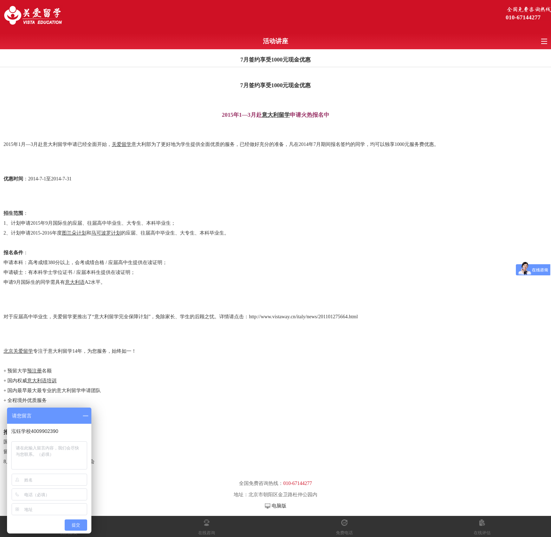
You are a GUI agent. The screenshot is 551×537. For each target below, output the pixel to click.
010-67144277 (523, 17)
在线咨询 (206, 532)
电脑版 (279, 506)
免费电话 (344, 532)
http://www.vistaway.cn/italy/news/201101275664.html (303, 316)
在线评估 (482, 532)
